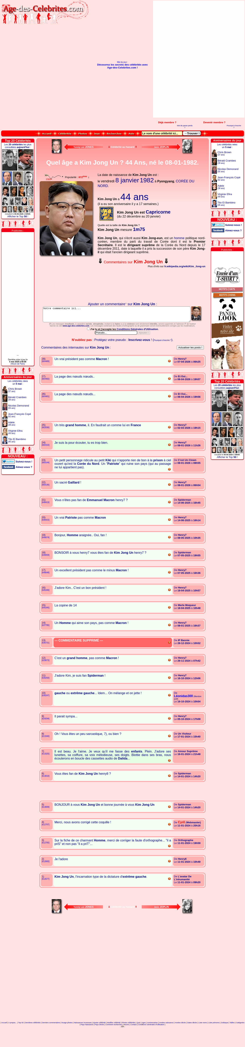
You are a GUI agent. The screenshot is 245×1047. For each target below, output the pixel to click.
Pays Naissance (87, 1042)
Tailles (232, 1040)
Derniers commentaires (51, 1040)
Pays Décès (99, 1042)
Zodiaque (224, 1040)
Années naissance (166, 1040)
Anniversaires (152, 1040)
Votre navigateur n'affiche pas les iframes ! (67, 279)
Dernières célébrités (33, 1040)
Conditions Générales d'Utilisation (137, 346)
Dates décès (192, 1040)
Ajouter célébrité (99, 1040)
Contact (134, 1042)
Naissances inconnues (83, 1040)
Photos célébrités (128, 1040)
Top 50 (20, 1040)
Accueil (4, 1040)
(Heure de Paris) (18, 364)
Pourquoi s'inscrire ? (234, 127)
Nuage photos (66, 1040)
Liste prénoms (214, 1040)
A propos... (12, 1040)
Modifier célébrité (113, 1040)
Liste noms (203, 1040)
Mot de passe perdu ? (185, 127)
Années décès (180, 1040)
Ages (144, 1040)
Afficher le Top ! (17, 216)
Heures (126, 1042)
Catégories (240, 1040)
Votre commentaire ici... (123, 315)
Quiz (138, 1040)
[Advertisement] (230, 59)
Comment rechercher (113, 1042)
